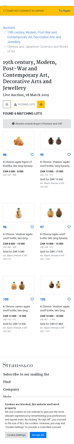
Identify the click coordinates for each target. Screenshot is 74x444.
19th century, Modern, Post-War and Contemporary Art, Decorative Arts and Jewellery (34, 37)
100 (5, 299)
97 (42, 227)
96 (5, 227)
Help (7, 397)
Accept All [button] (38, 435)
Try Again (64, 10)
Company (11, 389)
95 (42, 155)
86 (5, 155)
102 (42, 299)
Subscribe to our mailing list (26, 374)
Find (7, 382)
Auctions (9, 28)
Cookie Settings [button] (16, 435)
